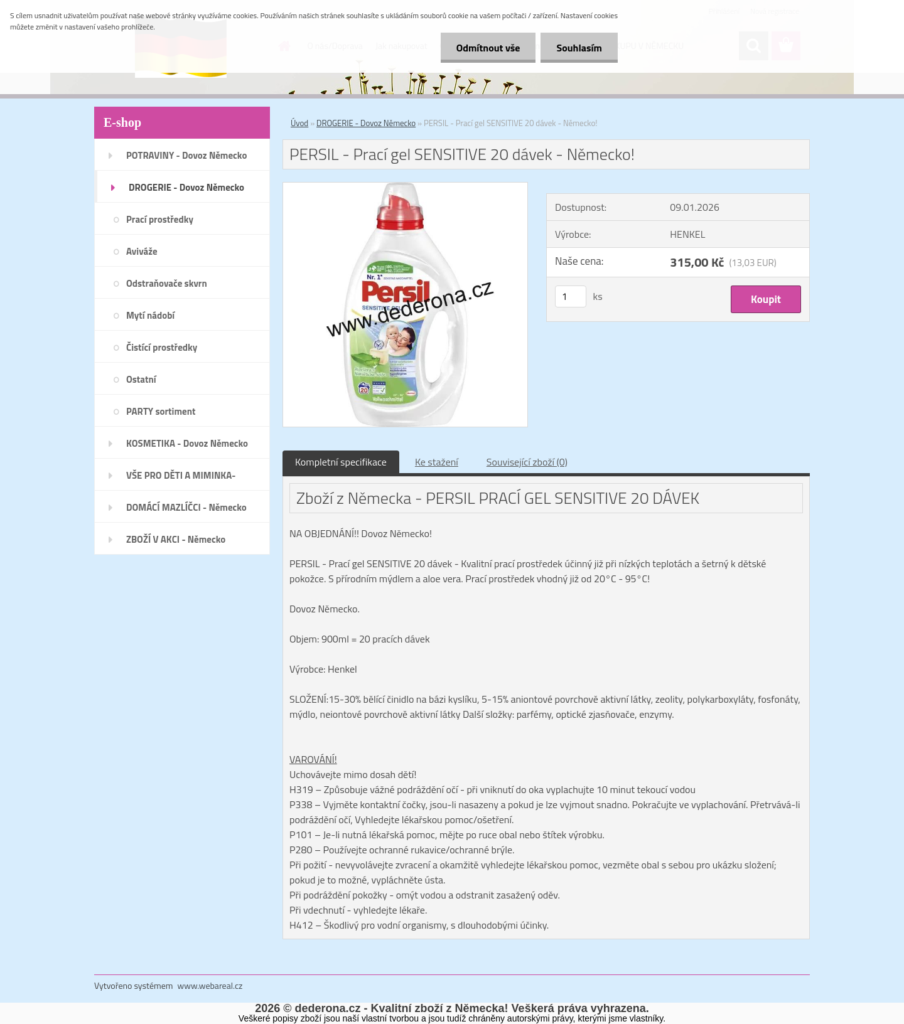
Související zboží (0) (527, 461)
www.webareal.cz (210, 985)
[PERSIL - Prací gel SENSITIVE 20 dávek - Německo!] (405, 187)
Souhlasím (579, 47)
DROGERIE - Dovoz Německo (366, 123)
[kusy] (570, 296)
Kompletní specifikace (341, 461)
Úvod (299, 123)
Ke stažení (436, 461)
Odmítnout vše (488, 47)
